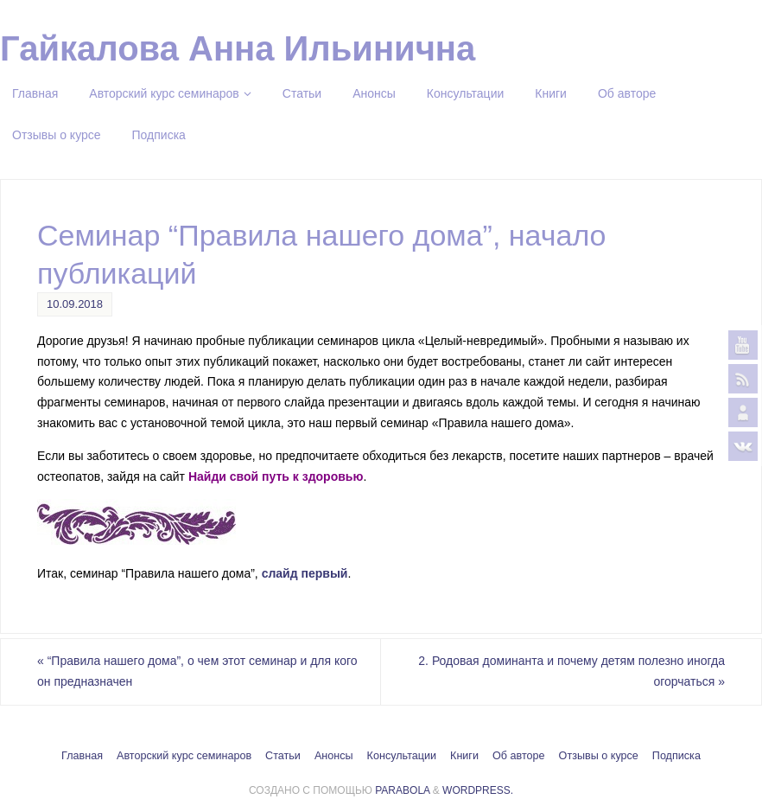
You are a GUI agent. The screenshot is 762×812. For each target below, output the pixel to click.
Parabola (402, 790)
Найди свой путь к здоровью (275, 476)
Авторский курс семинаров (184, 756)
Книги (464, 756)
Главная (82, 756)
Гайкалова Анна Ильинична (237, 48)
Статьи (283, 756)
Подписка (676, 756)
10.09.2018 (75, 303)
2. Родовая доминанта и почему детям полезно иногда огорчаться (571, 671)
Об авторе (518, 756)
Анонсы (333, 756)
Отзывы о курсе (598, 756)
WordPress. (477, 790)
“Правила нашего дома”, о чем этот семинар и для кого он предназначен (197, 671)
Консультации (401, 756)
